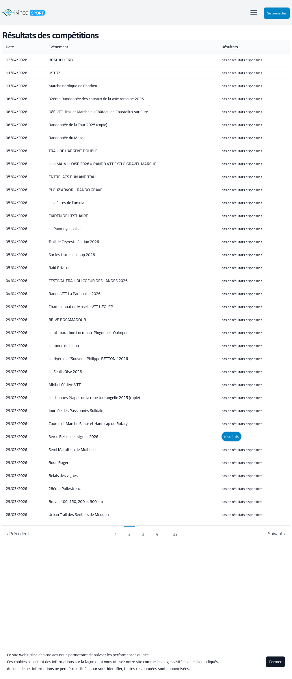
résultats (231, 436)
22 (175, 534)
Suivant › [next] (276, 533)
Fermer (275, 661)
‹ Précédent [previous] (18, 533)
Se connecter (276, 13)
